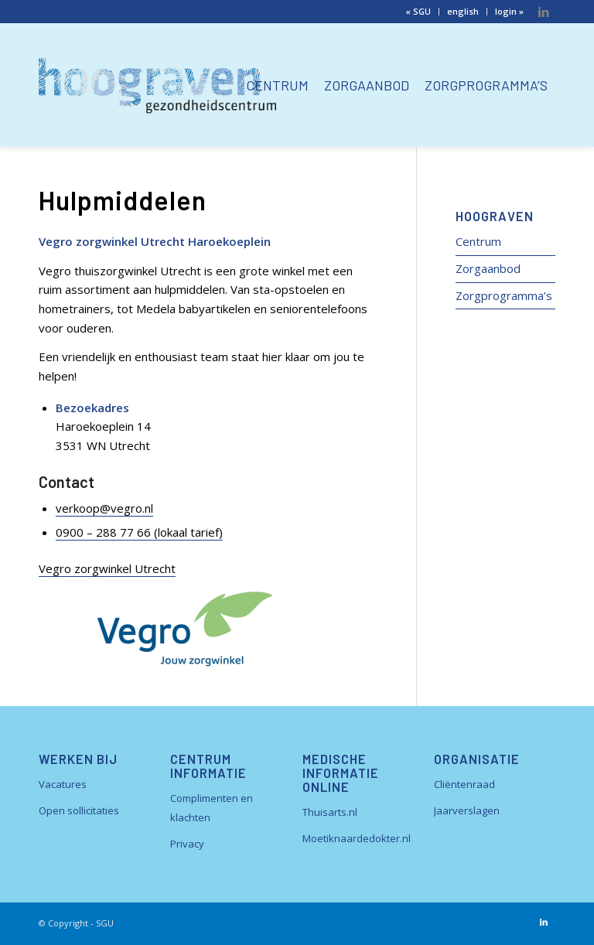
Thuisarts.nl (329, 812)
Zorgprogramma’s (504, 295)
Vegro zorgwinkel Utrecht (107, 568)
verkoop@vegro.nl (104, 508)
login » (509, 11)
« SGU (418, 11)
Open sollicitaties (79, 810)
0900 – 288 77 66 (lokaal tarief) (139, 532)
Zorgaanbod (488, 268)
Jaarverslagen (467, 810)
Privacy (187, 844)
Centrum (478, 241)
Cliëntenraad (464, 784)
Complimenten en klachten (211, 807)
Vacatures (63, 784)
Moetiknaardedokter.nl (356, 838)
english (463, 11)
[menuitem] (418, 11)
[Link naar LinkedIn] (543, 11)
